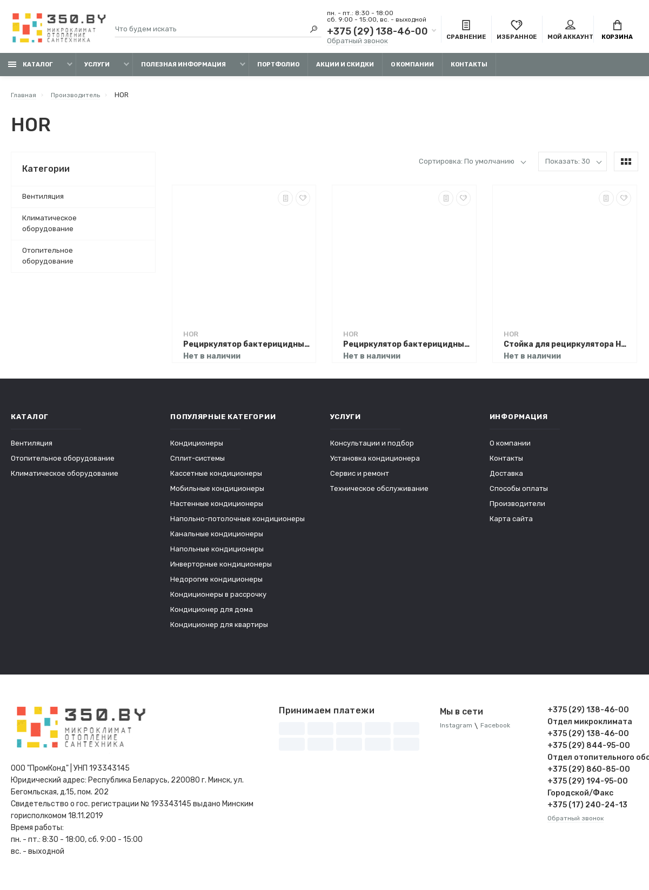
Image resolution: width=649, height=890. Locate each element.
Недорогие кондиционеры (216, 583)
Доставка (506, 478)
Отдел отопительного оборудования (593, 761)
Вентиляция (43, 201)
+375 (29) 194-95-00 (587, 785)
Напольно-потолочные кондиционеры (237, 523)
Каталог (30, 68)
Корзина (617, 31)
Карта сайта (511, 523)
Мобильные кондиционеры (217, 493)
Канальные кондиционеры (216, 538)
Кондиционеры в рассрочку (218, 599)
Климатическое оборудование (49, 227)
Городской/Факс (580, 797)
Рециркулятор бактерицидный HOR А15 (407, 348)
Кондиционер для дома (211, 614)
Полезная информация (183, 68)
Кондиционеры (196, 447)
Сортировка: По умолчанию (466, 165)
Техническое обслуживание (379, 493)
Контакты (469, 68)
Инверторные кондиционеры (221, 568)
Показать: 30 (567, 165)
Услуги (97, 68)
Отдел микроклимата (589, 726)
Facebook (499, 730)
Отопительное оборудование (47, 260)
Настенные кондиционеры (216, 508)
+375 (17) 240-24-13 (587, 809)
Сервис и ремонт (359, 478)
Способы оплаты (519, 493)
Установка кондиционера (375, 463)
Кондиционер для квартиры (219, 629)
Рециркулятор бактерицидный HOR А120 (247, 348)
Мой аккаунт (570, 31)
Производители (517, 508)
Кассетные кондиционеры (216, 478)
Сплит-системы (197, 463)
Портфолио (278, 68)
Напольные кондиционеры (217, 553)
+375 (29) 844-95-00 (588, 749)
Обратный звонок (357, 42)
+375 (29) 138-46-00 (377, 32)
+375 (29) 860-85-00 (588, 773)
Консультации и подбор (372, 447)
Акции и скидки (345, 68)
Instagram (457, 730)
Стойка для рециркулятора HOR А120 (567, 348)
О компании (412, 68)
